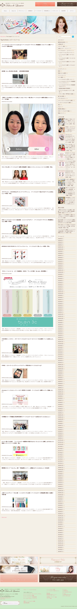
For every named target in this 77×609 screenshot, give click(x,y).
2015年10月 (60, 494)
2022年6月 (60, 326)
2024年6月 (60, 278)
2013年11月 (60, 543)
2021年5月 (60, 354)
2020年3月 (60, 383)
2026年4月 (60, 238)
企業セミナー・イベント (63, 48)
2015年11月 (60, 492)
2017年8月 (60, 448)
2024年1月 (60, 289)
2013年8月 (60, 549)
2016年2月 (60, 486)
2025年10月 (60, 249)
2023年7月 (60, 299)
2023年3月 (60, 307)
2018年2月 (60, 436)
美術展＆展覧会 (61, 108)
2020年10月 (60, 368)
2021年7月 (60, 349)
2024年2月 (60, 286)
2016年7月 (60, 475)
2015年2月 (60, 511)
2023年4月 (60, 305)
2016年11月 (60, 467)
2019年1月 (60, 412)
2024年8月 (60, 276)
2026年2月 (60, 242)
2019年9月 (60, 396)
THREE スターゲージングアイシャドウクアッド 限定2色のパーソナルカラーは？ (22, 365)
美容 (59, 71)
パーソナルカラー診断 (51, 589)
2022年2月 (60, 335)
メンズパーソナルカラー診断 (64, 102)
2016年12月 (60, 465)
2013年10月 (60, 545)
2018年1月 (60, 438)
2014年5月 (60, 530)
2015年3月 (60, 509)
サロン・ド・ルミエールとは (30, 589)
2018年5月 (60, 429)
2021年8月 (60, 347)
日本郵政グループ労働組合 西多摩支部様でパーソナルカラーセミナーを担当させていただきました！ (26, 416)
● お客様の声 (65, 590)
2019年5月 (60, 404)
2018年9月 (60, 421)
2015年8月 (60, 499)
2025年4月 (60, 261)
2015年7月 (60, 501)
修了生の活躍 (61, 96)
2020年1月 (60, 387)
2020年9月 (60, 370)
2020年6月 (60, 377)
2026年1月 (60, 245)
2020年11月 (60, 366)
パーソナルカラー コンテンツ (64, 50)
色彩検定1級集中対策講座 (64, 88)
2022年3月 (60, 333)
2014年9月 (60, 522)
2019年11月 (60, 391)
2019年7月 (60, 400)
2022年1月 (60, 337)
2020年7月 (60, 375)
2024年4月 (60, 282)
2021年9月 (60, 345)
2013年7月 (60, 551)
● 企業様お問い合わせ (67, 594)
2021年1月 (60, 362)
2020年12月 (60, 364)
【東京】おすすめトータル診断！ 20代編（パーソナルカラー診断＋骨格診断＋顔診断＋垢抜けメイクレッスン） (66, 211)
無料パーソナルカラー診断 (29, 601)
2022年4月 (60, 331)
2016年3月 (60, 484)
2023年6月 (60, 301)
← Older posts (3, 517)
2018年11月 (60, 417)
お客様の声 (60, 44)
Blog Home (2, 36)
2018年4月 (60, 431)
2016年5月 (60, 480)
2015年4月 (60, 507)
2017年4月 (60, 457)
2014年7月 (60, 526)
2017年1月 (60, 463)
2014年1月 (60, 538)
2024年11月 (60, 270)
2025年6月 (60, 257)
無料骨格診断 (26, 602)
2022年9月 (60, 320)
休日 (59, 104)
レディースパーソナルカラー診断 (65, 100)
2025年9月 (60, 251)
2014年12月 (60, 515)
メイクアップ (61, 68)
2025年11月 (60, 247)
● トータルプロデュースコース (30, 598)
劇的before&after (61, 42)
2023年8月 (60, 297)
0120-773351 (2, 599)
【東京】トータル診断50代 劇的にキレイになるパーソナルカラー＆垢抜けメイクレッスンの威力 (66, 216)
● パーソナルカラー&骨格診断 (30, 596)
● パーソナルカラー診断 (29, 595)
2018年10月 (60, 419)
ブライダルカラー (62, 98)
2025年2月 (60, 266)
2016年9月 (60, 471)
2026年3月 (60, 240)
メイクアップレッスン (51, 595)
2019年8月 (60, 398)
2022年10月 (60, 318)
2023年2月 (60, 310)
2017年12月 (60, 440)
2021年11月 (60, 341)
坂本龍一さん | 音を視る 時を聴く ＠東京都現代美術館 (15, 71)
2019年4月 (60, 406)
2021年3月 (60, 358)
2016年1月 (60, 488)
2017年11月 (60, 442)
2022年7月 (60, 324)
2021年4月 (60, 356)
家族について (61, 113)
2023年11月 (60, 291)
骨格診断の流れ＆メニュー (52, 594)
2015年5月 (60, 505)
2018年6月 (60, 427)
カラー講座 (60, 77)
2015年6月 (60, 503)
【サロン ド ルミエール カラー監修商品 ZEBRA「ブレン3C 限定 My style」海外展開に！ (25, 271)
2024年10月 (60, 272)
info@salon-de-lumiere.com (5, 597)
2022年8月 (60, 322)
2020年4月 (60, 381)
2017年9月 (60, 446)
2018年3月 (60, 433)
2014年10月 (60, 520)
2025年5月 (60, 259)
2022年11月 (60, 316)
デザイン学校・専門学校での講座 (66, 93)
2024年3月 (60, 284)
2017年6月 (60, 452)
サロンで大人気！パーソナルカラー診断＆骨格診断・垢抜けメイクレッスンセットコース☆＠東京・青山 (27, 167)
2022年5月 (60, 328)
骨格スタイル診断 (62, 73)
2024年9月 (60, 274)
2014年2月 (60, 536)
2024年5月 (60, 280)
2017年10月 (60, 444)
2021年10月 (60, 343)
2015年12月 (60, 490)
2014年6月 (60, 528)
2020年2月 (60, 385)
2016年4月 (60, 482)
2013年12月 (60, 541)
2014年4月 (60, 532)
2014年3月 (60, 534)
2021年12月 (60, 339)
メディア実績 (49, 598)
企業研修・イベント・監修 (52, 597)
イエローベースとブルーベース (65, 52)
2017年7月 (60, 450)
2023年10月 (60, 293)
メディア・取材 (61, 46)
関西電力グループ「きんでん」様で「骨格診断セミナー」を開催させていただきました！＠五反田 (25, 468)
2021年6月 (60, 352)
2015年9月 (60, 496)
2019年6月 (60, 402)
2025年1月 (60, 268)
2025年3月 (60, 263)
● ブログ (64, 593)
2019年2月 (60, 410)
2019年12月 (60, 389)
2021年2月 (60, 360)
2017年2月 (60, 461)
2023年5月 (60, 303)
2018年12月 (60, 415)
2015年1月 (60, 513)
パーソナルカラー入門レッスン (65, 79)
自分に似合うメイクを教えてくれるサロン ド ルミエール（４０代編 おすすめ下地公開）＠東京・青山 (66, 226)
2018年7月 (60, 425)
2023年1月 (60, 312)
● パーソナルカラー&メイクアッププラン (32, 593)
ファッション (61, 75)
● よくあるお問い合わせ (67, 592)
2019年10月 (60, 394)
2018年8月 (60, 423)
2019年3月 (60, 408)
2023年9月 (60, 295)
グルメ (59, 106)
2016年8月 (60, 473)
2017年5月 (60, 454)
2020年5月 (60, 379)
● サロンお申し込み (66, 595)
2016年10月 (60, 469)
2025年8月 (60, 253)
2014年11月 (60, 517)
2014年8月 (60, 524)
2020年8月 (60, 373)
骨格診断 (48, 593)
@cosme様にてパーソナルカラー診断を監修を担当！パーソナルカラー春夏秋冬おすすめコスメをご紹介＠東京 (66, 221)
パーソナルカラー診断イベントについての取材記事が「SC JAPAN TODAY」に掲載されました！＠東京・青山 (66, 231)
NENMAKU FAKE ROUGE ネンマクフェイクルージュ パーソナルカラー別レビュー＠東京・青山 (25, 246)
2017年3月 (60, 459)
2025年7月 (60, 255)
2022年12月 (60, 314)
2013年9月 (60, 547)
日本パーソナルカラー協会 (64, 111)
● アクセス (65, 589)
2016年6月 (60, 478)
